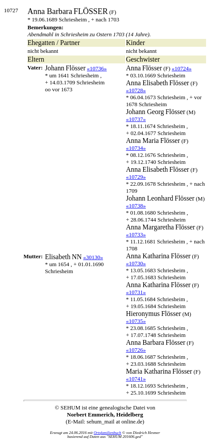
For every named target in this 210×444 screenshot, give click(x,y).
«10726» (136, 350)
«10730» (136, 263)
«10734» (136, 148)
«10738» (136, 205)
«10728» (136, 90)
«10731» (136, 292)
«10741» (136, 378)
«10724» (182, 68)
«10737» (136, 119)
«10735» (136, 321)
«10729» (136, 176)
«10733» (136, 234)
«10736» (97, 68)
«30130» (93, 257)
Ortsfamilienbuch (107, 432)
